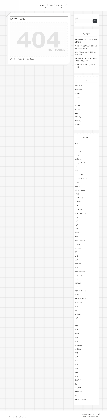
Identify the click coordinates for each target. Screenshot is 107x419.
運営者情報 (84, 414)
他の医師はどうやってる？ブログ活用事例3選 (86, 41)
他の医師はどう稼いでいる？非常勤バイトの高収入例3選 (86, 60)
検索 (76, 18)
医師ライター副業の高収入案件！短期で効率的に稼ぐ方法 (86, 47)
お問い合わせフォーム (93, 414)
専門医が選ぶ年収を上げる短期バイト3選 (86, 66)
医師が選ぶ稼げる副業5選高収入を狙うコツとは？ (85, 53)
